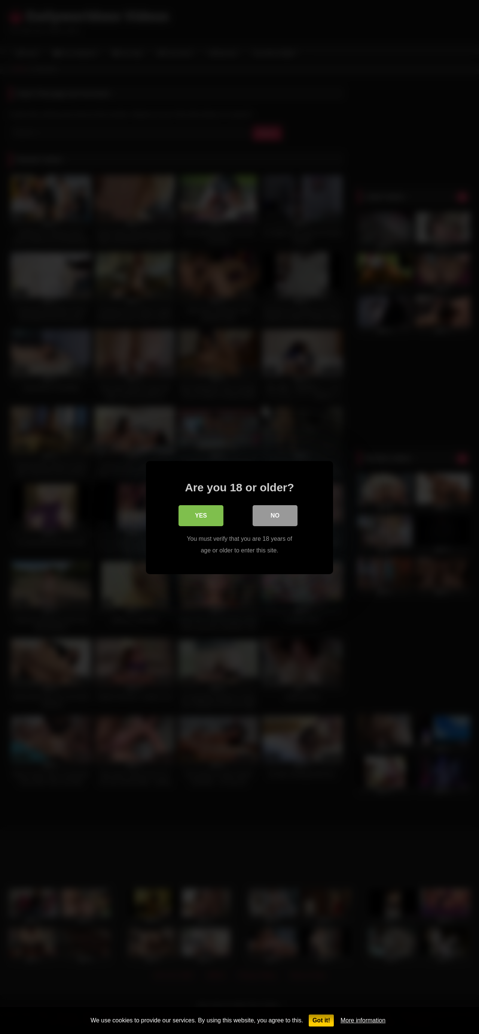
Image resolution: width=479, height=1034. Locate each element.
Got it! (321, 1020)
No (275, 515)
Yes (201, 515)
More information (363, 1020)
